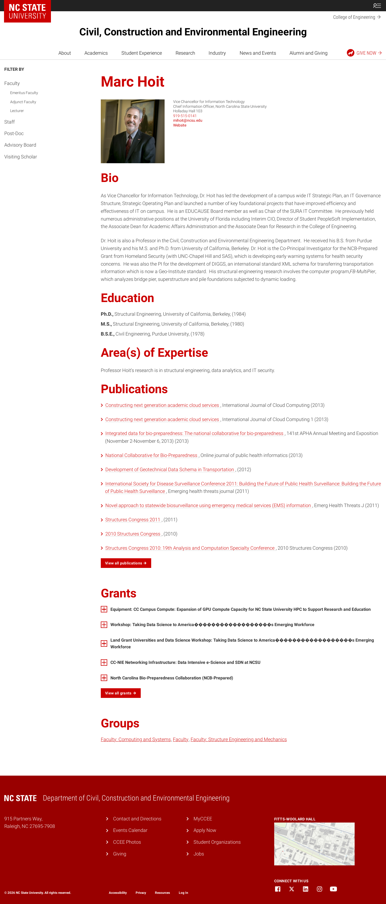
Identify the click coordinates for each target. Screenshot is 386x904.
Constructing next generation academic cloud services (162, 405)
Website (179, 125)
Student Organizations (217, 842)
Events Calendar (130, 830)
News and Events (258, 53)
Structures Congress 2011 (133, 519)
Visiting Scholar (20, 156)
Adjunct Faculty (23, 102)
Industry (217, 53)
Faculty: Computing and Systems (136, 739)
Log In (183, 893)
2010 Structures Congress (133, 534)
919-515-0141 (185, 116)
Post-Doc (14, 133)
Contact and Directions (137, 818)
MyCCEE (203, 818)
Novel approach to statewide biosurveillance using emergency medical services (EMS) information (208, 505)
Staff (9, 122)
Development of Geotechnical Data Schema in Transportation (170, 469)
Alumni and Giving (309, 53)
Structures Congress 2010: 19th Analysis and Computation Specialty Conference (190, 548)
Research (185, 53)
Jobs (199, 854)
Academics (96, 53)
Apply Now (205, 830)
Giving (119, 854)
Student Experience (141, 53)
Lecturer (17, 111)
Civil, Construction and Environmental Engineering (193, 32)
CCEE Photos (127, 842)
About (64, 53)
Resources (162, 893)
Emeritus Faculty (24, 93)
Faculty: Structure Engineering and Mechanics (239, 739)
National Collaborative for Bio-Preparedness (151, 455)
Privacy (141, 893)
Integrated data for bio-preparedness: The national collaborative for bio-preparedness (194, 433)
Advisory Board (20, 145)
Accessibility (118, 893)
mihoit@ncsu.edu (187, 120)
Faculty (12, 83)
